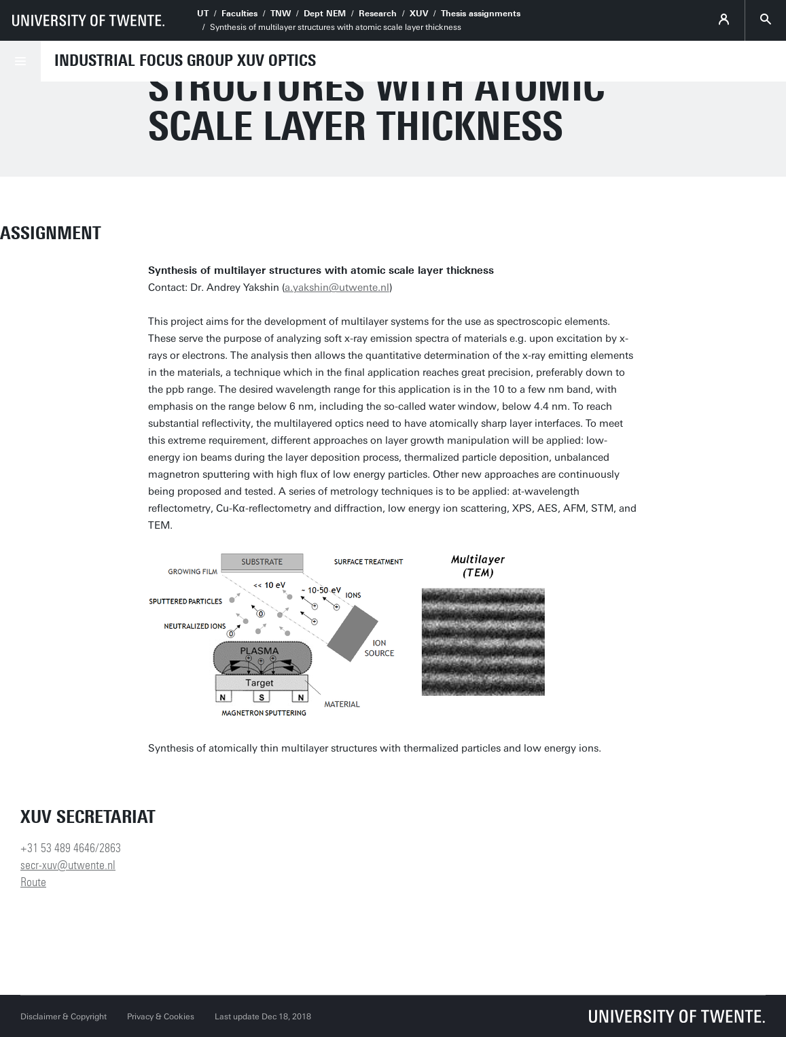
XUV (419, 13)
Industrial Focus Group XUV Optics (185, 60)
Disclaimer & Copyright (63, 1016)
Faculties (239, 13)
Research (378, 13)
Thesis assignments (480, 13)
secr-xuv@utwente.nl (67, 865)
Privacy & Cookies (160, 1016)
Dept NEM (325, 13)
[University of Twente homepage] (88, 20)
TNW (280, 13)
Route (33, 882)
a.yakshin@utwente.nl (337, 287)
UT (203, 13)
